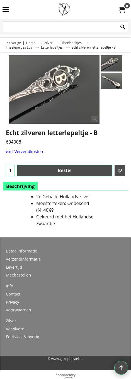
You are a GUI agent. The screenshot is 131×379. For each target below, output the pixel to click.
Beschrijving (20, 186)
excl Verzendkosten (24, 151)
